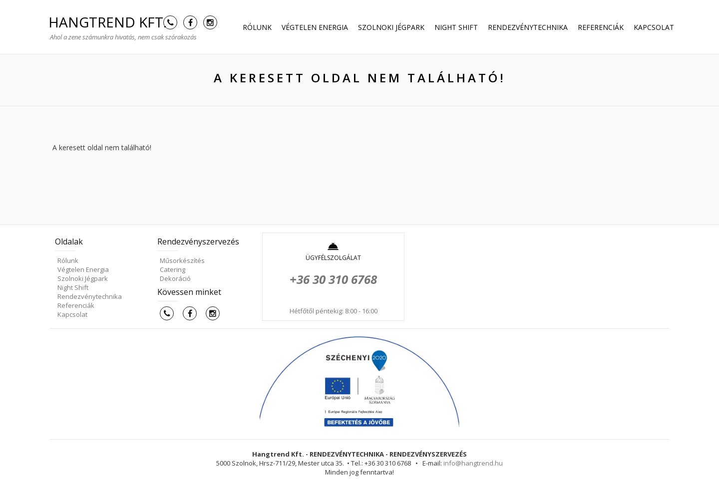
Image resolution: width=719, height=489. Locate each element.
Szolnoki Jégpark (391, 27)
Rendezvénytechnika (528, 27)
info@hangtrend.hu (473, 463)
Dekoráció (175, 278)
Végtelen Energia (315, 27)
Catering (172, 269)
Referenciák (601, 27)
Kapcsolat (654, 27)
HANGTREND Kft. (107, 21)
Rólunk (257, 27)
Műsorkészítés (182, 260)
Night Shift (456, 27)
